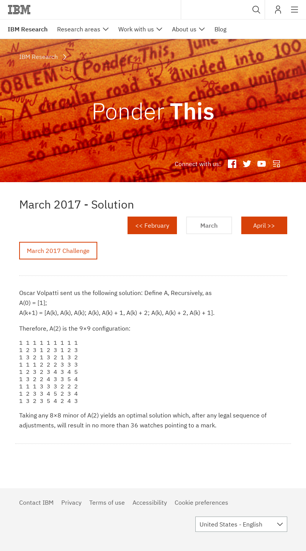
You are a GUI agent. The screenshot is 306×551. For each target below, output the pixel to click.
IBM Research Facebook (232, 164)
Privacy (71, 502)
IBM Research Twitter (247, 164)
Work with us (136, 29)
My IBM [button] (278, 12)
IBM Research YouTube (262, 164)
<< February (152, 225)
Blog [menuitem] (220, 29)
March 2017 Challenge (58, 250)
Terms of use (107, 502)
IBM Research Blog (276, 164)
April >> (264, 225)
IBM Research (27, 29)
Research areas (78, 29)
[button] (256, 9)
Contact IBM (36, 502)
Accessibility (150, 502)
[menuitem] (83, 29)
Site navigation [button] (294, 13)
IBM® (19, 9)
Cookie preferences (201, 502)
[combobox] (223, 9)
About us (184, 29)
